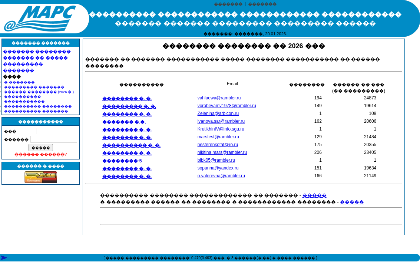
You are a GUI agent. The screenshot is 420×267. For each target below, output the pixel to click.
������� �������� (37, 51)
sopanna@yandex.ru (218, 168)
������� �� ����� (35, 57)
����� (314, 195)
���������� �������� (38, 106)
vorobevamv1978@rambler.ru (227, 105)
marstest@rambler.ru (218, 136)
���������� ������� (36, 111)
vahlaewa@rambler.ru (219, 97)
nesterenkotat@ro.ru (218, 144)
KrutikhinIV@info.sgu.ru (221, 129)
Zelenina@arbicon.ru (218, 113)
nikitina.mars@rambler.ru (222, 152)
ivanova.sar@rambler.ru (221, 121)
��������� (23, 64)
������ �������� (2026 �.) (39, 92)
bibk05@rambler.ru (216, 160)
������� (228, 4)
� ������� (19, 82)
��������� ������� (34, 87)
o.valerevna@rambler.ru (221, 175)
